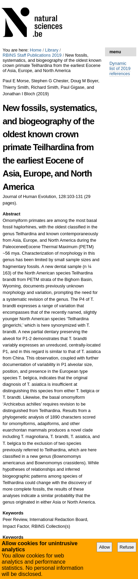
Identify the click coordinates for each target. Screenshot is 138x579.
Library (51, 50)
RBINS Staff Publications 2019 (32, 55)
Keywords (13, 513)
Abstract (11, 213)
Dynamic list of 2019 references (120, 68)
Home (35, 50)
